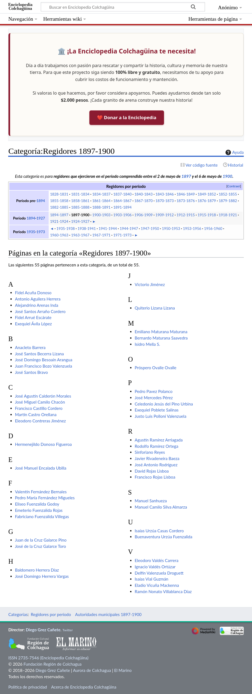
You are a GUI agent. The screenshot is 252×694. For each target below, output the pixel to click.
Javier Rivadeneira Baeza (157, 458)
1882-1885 (59, 207)
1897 (186, 176)
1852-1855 (228, 194)
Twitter (67, 630)
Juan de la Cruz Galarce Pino (41, 539)
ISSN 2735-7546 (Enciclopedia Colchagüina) (48, 657)
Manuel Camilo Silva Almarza (161, 506)
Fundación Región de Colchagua (52, 664)
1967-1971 (101, 235)
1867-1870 (143, 201)
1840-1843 (143, 194)
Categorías (18, 614)
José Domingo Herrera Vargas (42, 576)
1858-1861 (80, 201)
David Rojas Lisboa (152, 470)
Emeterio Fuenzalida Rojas (39, 510)
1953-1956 (192, 228)
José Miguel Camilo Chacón (40, 401)
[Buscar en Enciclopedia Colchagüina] (123, 6)
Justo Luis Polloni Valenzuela (160, 416)
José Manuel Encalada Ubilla (40, 467)
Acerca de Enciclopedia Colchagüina (83, 686)
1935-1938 (66, 228)
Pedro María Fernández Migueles (45, 497)
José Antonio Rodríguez (156, 464)
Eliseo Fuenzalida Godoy (37, 503)
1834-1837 (101, 194)
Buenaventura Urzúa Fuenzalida (163, 536)
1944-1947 (129, 228)
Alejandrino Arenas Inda (36, 305)
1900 (227, 176)
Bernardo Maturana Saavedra (161, 337)
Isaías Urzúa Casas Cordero (159, 530)
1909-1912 (165, 215)
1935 (31, 232)
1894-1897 (59, 215)
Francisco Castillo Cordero (39, 408)
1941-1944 (108, 228)
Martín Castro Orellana (36, 414)
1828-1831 (59, 194)
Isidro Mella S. (147, 344)
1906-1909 (143, 215)
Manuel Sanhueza (151, 500)
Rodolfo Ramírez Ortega (156, 446)
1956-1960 (213, 228)
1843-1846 (165, 194)
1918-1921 (228, 215)
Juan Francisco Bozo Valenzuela (43, 365)
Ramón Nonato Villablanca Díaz (163, 591)
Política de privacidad (27, 686)
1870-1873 (165, 201)
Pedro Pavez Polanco (153, 391)
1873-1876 (186, 201)
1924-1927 (80, 221)
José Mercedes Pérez (154, 397)
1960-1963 (59, 235)
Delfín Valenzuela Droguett (159, 572)
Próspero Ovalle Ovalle (156, 367)
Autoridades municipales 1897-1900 (108, 614)
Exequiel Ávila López (33, 323)
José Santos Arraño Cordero (40, 311)
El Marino (123, 670)
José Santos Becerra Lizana (39, 353)
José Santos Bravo (31, 372)
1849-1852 (207, 194)
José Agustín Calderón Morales (43, 395)
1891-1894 (122, 207)
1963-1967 (80, 235)
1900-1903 (101, 215)
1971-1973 (122, 235)
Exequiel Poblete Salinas (156, 409)
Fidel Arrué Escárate (33, 317)
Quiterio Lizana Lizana (155, 307)
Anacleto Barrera (30, 347)
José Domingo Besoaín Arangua (43, 359)
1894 (40, 201)
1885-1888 (80, 207)
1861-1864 (101, 201)
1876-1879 (207, 201)
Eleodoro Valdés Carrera (156, 560)
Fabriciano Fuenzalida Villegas (42, 516)
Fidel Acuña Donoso (33, 292)
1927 (40, 218)
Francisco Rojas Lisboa (155, 476)
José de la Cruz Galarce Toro (40, 546)
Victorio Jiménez (150, 284)
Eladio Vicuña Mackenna (157, 585)
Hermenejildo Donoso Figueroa (43, 444)
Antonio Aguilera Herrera (38, 298)
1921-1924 (59, 221)
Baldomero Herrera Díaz (37, 569)
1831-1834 (80, 194)
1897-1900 (80, 215)
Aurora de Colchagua (92, 670)
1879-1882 (228, 201)
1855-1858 (59, 201)
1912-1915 (186, 215)
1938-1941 (87, 228)
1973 (40, 232)
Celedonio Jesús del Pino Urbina (164, 403)
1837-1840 (122, 194)
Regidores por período (51, 614)
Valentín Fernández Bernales (41, 491)
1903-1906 (122, 215)
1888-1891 (101, 207)
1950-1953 (171, 228)
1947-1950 (150, 228)
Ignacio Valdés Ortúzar (155, 566)
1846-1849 (186, 194)
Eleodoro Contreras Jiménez (40, 420)
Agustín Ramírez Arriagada (159, 439)
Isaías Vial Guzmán (151, 578)
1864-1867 (122, 201)
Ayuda (234, 152)
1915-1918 (207, 215)
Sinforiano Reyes (150, 452)
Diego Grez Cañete (43, 629)
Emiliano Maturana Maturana (161, 331)
